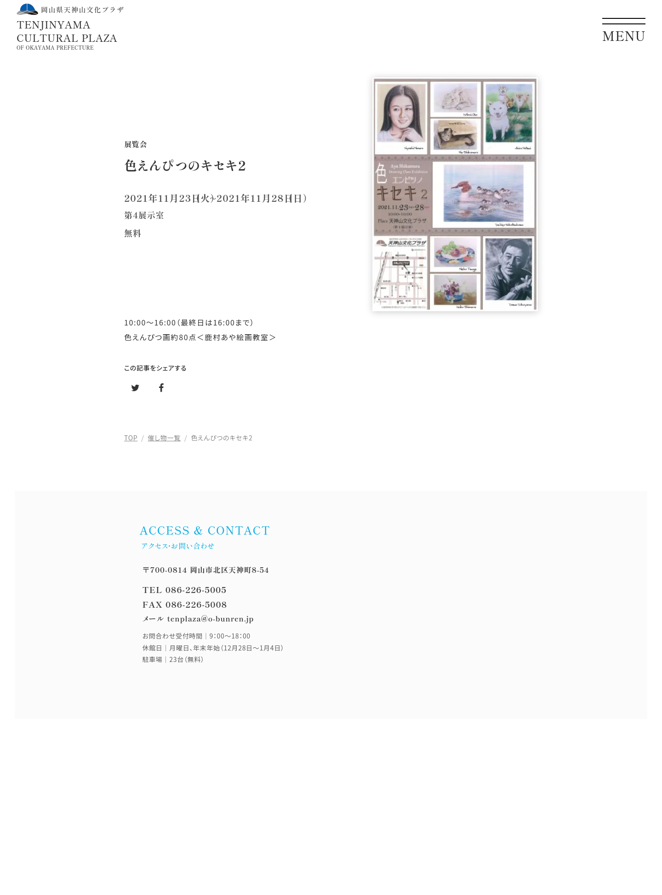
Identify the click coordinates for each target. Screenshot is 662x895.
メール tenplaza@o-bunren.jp (198, 618)
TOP (130, 437)
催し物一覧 (164, 437)
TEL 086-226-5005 (184, 589)
